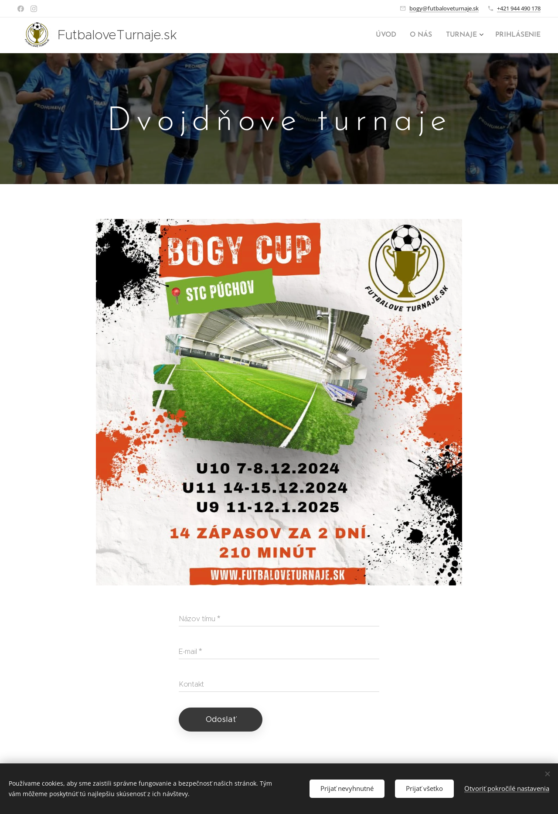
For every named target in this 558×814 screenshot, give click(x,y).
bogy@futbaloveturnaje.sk (444, 8)
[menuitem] (391, 35)
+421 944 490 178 (519, 8)
